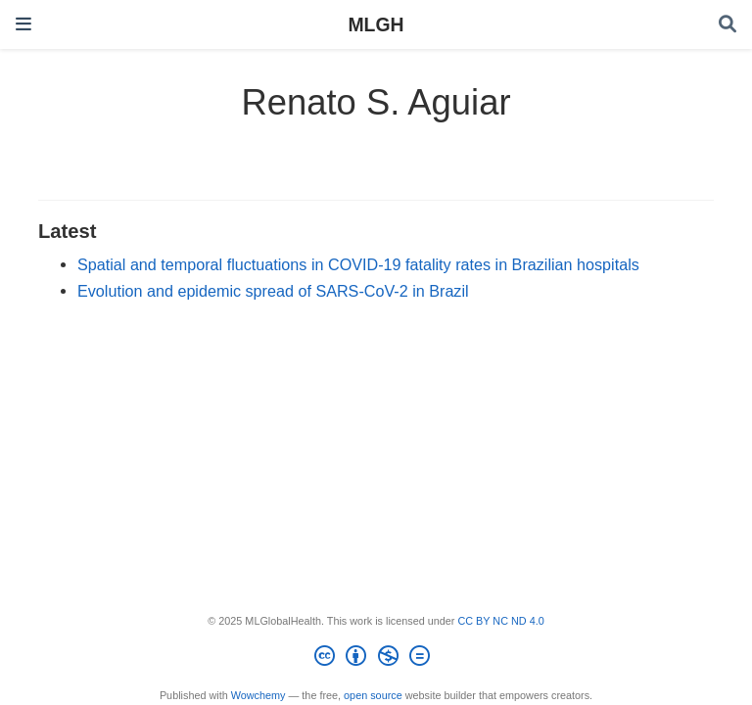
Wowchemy (258, 695)
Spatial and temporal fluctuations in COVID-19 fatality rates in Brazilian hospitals (358, 264)
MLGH (375, 24)
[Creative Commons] (375, 659)
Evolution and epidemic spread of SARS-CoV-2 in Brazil (273, 291)
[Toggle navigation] (23, 24)
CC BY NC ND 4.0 (500, 621)
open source (373, 695)
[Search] (727, 25)
